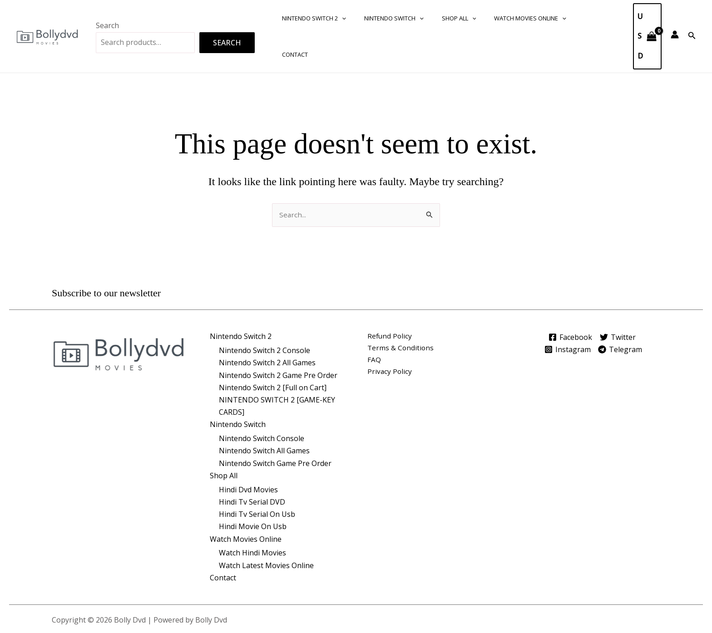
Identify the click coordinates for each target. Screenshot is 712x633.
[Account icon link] (675, 16)
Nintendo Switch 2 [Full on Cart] (272, 352)
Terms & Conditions (401, 313)
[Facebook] (568, 301)
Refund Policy (390, 301)
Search (107, 7)
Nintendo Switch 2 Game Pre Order (278, 339)
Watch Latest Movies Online (266, 530)
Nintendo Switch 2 (311, 18)
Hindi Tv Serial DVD (252, 466)
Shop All (443, 18)
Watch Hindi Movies (252, 518)
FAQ (374, 325)
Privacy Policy (390, 338)
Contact (569, 18)
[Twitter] (619, 301)
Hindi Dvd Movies (248, 454)
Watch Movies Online (508, 18)
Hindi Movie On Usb (253, 491)
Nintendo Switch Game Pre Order (275, 427)
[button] (339, 18)
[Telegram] (623, 313)
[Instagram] (566, 313)
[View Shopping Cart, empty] (643, 18)
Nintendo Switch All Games (264, 415)
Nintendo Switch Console (261, 403)
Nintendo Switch (384, 18)
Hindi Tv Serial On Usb (257, 479)
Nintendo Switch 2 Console (264, 315)
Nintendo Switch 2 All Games (267, 327)
